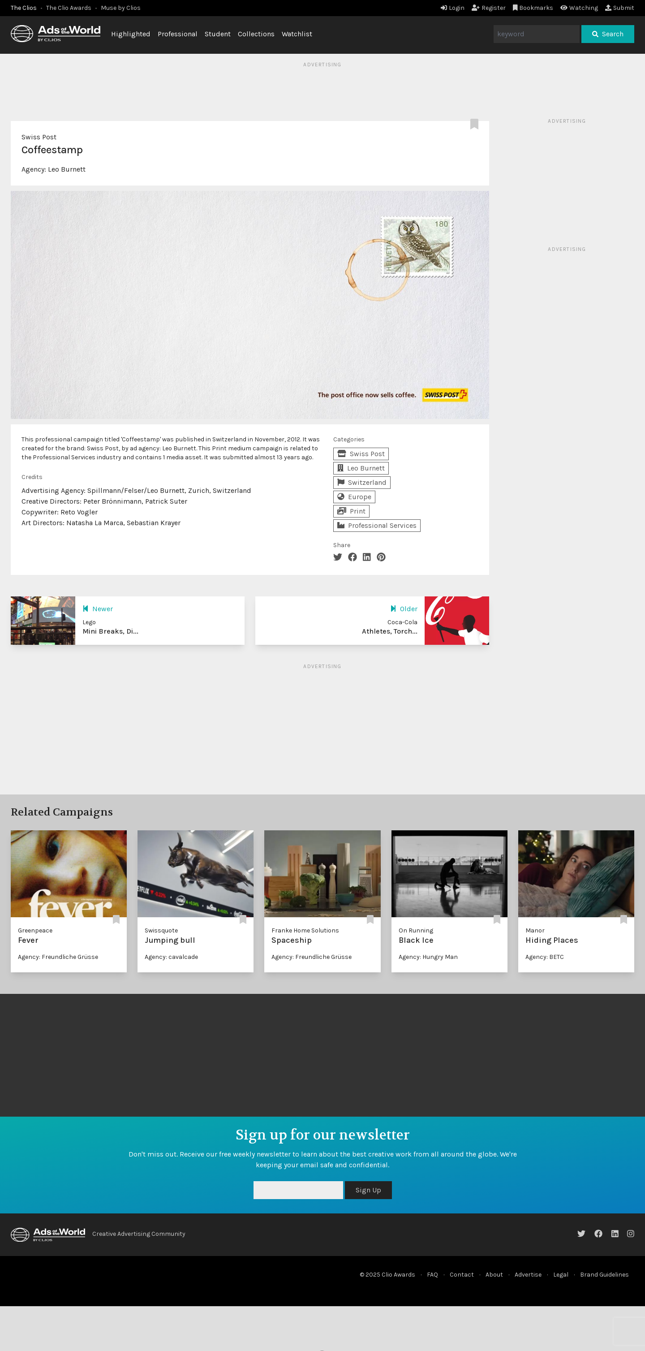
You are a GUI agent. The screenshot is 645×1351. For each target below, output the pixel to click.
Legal (560, 1274)
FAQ (432, 1274)
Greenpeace (35, 930)
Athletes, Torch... (389, 631)
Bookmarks (533, 8)
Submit (619, 8)
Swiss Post (39, 137)
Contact (462, 1274)
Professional (178, 34)
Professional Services (377, 525)
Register (489, 8)
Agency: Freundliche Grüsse (58, 957)
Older (403, 608)
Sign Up (368, 1190)
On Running (416, 930)
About (494, 1274)
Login (452, 8)
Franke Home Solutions (305, 930)
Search (608, 34)
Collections (256, 34)
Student (218, 34)
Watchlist (297, 34)
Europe (354, 496)
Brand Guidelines (604, 1274)
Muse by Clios (121, 8)
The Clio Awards (68, 8)
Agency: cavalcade (171, 957)
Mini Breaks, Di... (110, 631)
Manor (535, 930)
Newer (97, 608)
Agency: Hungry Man (428, 957)
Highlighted (130, 34)
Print (351, 511)
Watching (579, 8)
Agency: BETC (544, 957)
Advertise (528, 1274)
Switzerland (362, 482)
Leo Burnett (67, 169)
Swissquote (161, 930)
